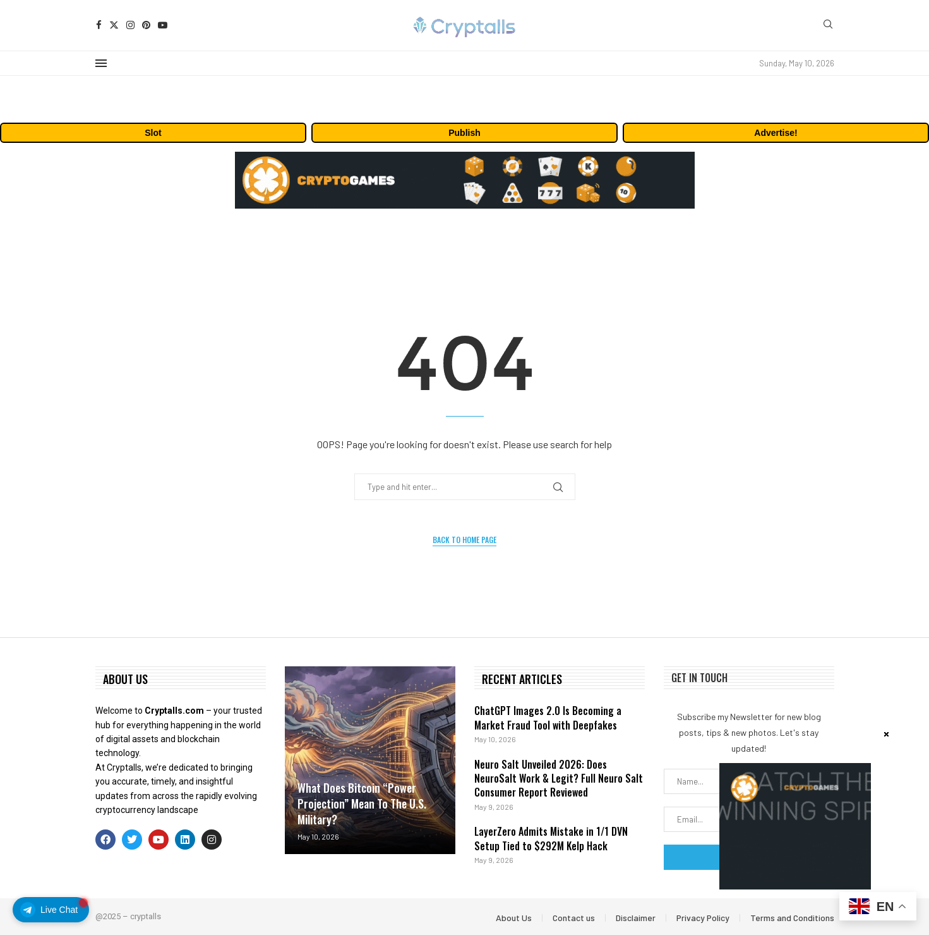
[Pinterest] (146, 25)
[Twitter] (114, 25)
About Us (514, 917)
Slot (153, 133)
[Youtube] (162, 25)
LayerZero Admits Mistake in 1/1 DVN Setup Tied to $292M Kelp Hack (551, 838)
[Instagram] (130, 25)
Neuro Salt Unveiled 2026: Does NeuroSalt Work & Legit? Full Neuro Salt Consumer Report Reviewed (558, 778)
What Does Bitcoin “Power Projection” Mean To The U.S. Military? (361, 803)
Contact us (574, 917)
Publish (464, 133)
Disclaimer (636, 917)
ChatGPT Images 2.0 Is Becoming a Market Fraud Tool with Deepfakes (547, 717)
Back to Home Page (464, 539)
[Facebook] (98, 25)
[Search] (828, 25)
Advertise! (775, 133)
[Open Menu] (101, 63)
